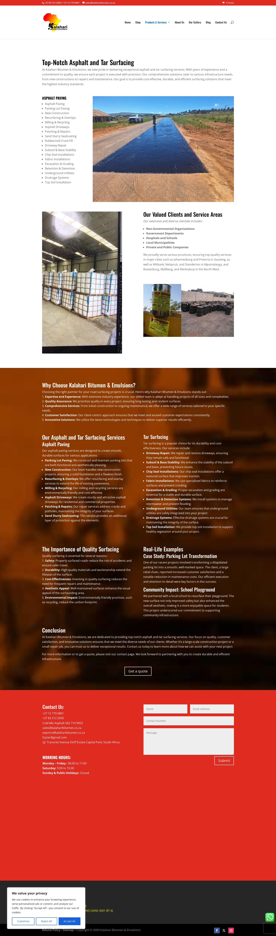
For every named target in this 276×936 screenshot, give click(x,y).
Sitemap (68, 930)
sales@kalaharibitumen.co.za (61, 728)
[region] (46, 908)
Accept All (69, 921)
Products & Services (156, 22)
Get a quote (138, 671)
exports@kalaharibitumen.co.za (63, 733)
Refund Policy (51, 930)
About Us (179, 22)
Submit (224, 760)
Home (128, 22)
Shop (137, 22)
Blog (208, 22)
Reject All (46, 921)
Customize (23, 921)
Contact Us (221, 22)
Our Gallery (195, 22)
